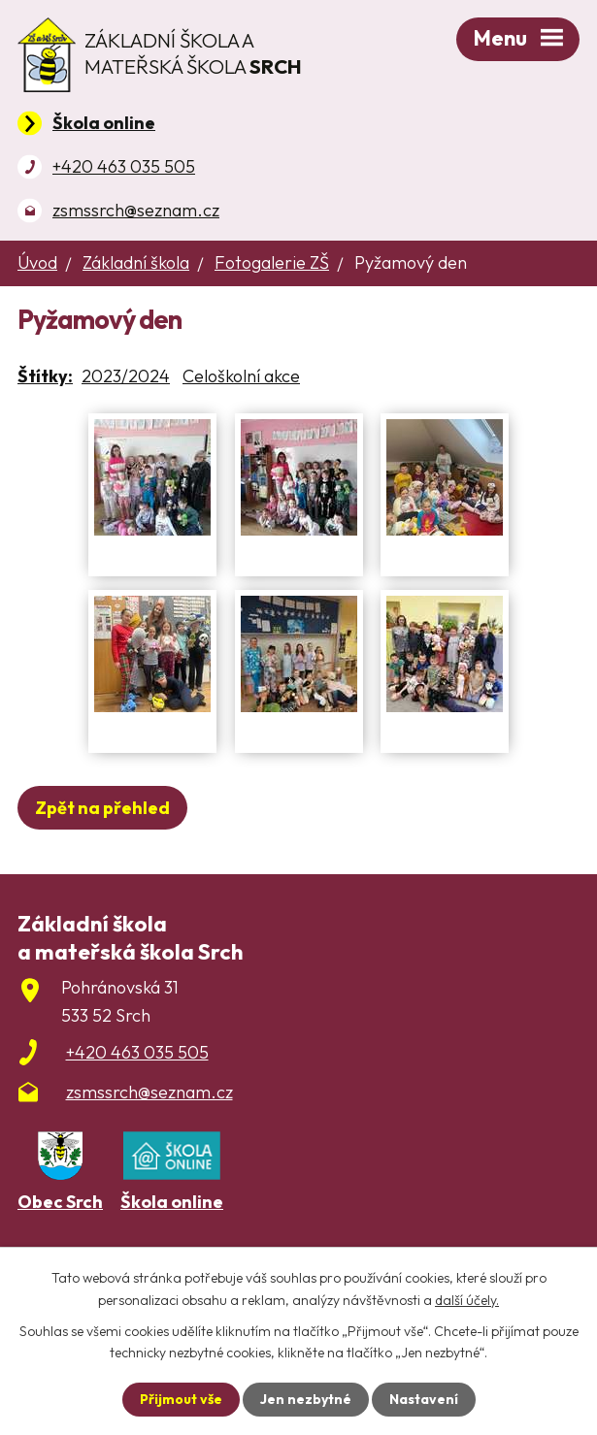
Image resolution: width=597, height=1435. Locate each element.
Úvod (37, 262)
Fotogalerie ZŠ (272, 262)
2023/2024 (126, 376)
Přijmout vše (181, 1399)
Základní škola (136, 262)
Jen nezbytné (305, 1399)
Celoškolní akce (241, 376)
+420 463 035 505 (123, 166)
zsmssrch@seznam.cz (135, 210)
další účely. (467, 1299)
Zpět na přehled (102, 808)
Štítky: (45, 376)
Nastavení (423, 1399)
